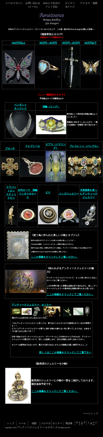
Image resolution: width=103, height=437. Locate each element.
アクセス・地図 (88, 3)
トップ (10, 423)
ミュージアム (92, 423)
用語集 (69, 423)
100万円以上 (18, 42)
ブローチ (10, 148)
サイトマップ (81, 423)
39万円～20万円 (71, 42)
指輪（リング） (51, 106)
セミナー (57, 423)
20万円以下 (90, 42)
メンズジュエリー (69, 193)
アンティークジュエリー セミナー (31, 304)
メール (22, 423)
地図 (34, 423)
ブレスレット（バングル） (84, 146)
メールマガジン (14, 3)
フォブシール (32, 146)
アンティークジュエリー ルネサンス (37, 427)
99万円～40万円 (48, 42)
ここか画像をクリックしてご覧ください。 (54, 257)
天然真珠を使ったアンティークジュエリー (88, 194)
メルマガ (46, 423)
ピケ (47, 192)
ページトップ (90, 413)
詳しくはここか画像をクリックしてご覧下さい (65, 352)
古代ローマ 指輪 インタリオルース (27, 194)
